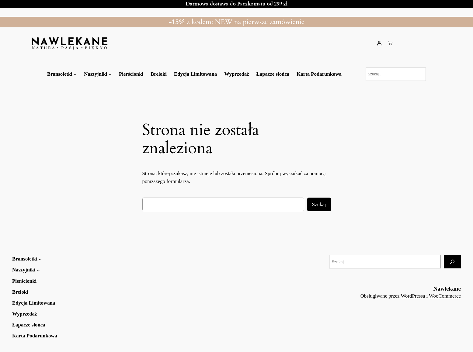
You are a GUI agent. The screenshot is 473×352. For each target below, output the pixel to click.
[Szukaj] (452, 261)
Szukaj (319, 204)
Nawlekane (447, 288)
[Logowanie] (379, 43)
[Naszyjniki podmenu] (110, 74)
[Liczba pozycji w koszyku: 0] (390, 43)
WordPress (412, 296)
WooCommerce (445, 296)
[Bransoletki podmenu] (75, 74)
